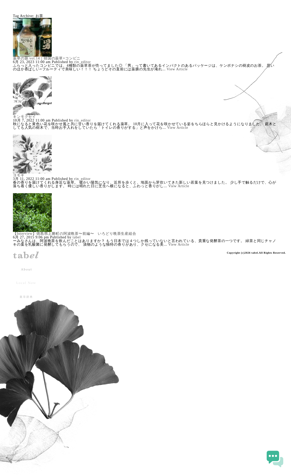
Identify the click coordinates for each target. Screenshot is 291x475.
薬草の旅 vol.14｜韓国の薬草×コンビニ (46, 58)
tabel (77, 237)
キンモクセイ (24, 117)
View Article (177, 69)
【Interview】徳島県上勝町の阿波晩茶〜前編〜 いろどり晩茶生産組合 (74, 234)
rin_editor (82, 62)
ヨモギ (19, 175)
